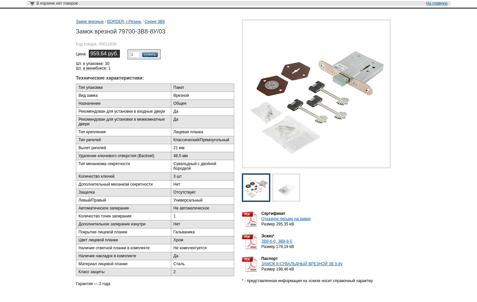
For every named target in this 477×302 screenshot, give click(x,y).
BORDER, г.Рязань (124, 21)
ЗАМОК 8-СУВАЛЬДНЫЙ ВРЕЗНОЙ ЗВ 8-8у (302, 264)
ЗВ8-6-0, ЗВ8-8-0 (276, 241)
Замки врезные (90, 21)
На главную (437, 3)
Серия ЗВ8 (155, 21)
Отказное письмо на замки (285, 218)
